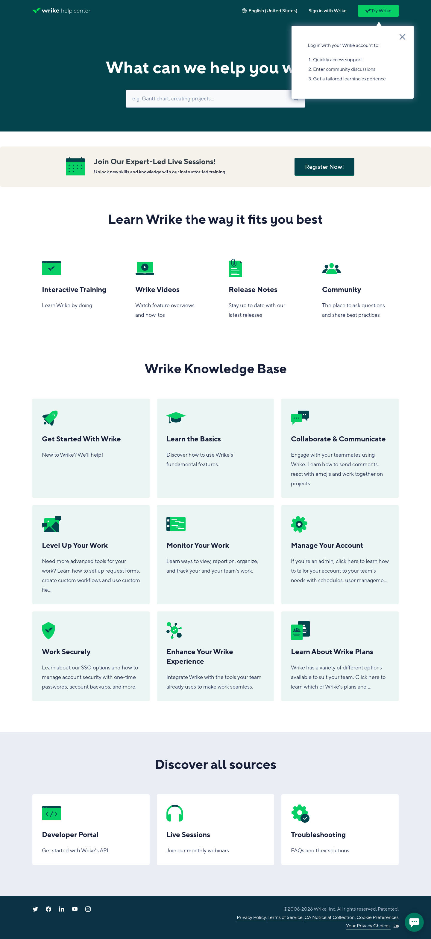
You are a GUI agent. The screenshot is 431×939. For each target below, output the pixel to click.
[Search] (215, 99)
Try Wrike (378, 10)
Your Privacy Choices (368, 926)
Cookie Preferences (377, 917)
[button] (327, 11)
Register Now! (324, 167)
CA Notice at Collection (329, 917)
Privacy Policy (251, 917)
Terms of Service (285, 917)
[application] (414, 922)
